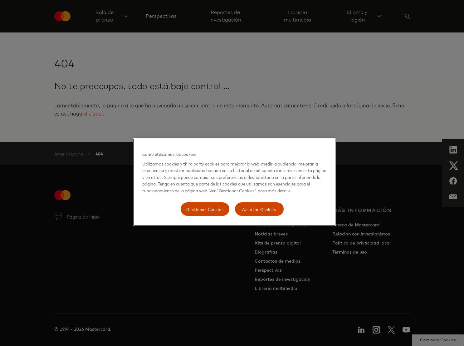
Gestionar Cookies (205, 209)
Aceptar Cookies (259, 209)
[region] (234, 182)
